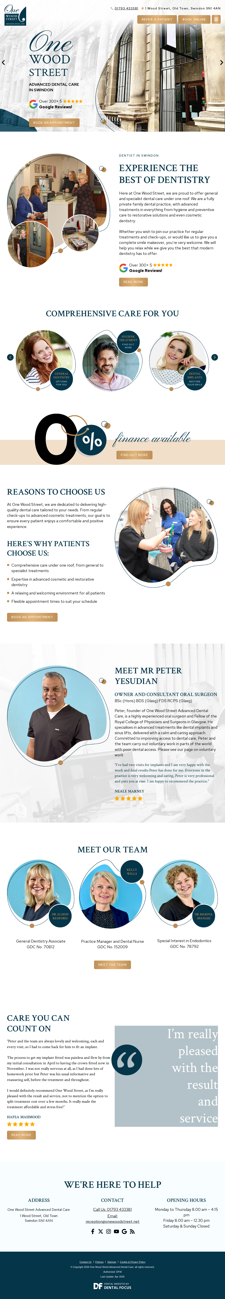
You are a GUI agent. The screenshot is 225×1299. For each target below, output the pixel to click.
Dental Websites (114, 1283)
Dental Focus (117, 1287)
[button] (3, 62)
